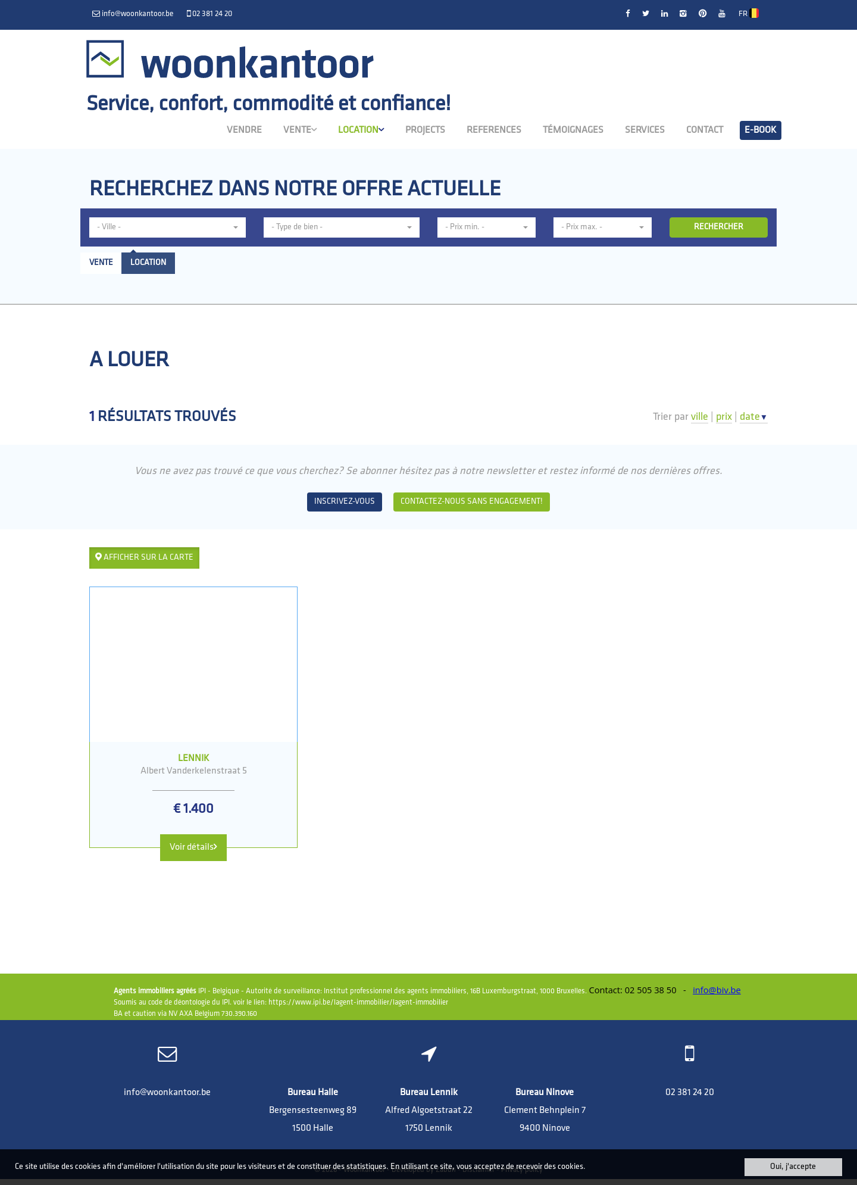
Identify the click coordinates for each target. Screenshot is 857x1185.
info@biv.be (717, 996)
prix (724, 417)
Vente (300, 128)
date (754, 417)
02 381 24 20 (689, 1098)
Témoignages (573, 129)
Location (361, 128)
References (494, 129)
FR (749, 13)
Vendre (244, 129)
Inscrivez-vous (344, 501)
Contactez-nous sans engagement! (472, 501)
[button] (167, 227)
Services (645, 129)
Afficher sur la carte (144, 557)
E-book (761, 129)
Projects (425, 129)
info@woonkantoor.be (167, 1098)
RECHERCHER (718, 227)
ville (699, 417)
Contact (704, 129)
